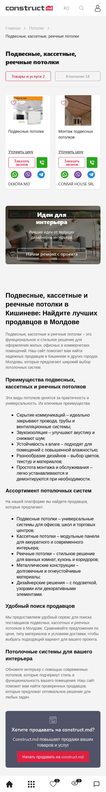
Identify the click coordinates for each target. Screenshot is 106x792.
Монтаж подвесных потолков (75, 134)
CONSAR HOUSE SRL (76, 183)
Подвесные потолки (26, 131)
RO (66, 8)
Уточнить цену (20, 151)
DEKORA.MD (19, 183)
